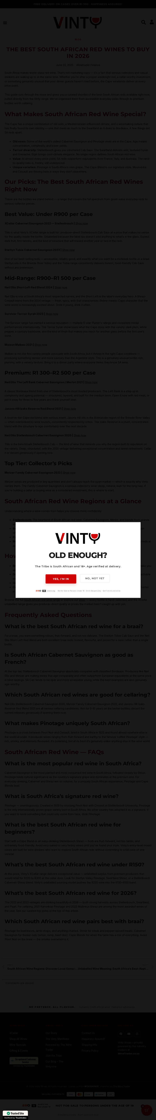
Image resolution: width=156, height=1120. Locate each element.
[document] (78, 560)
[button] (135, 527)
